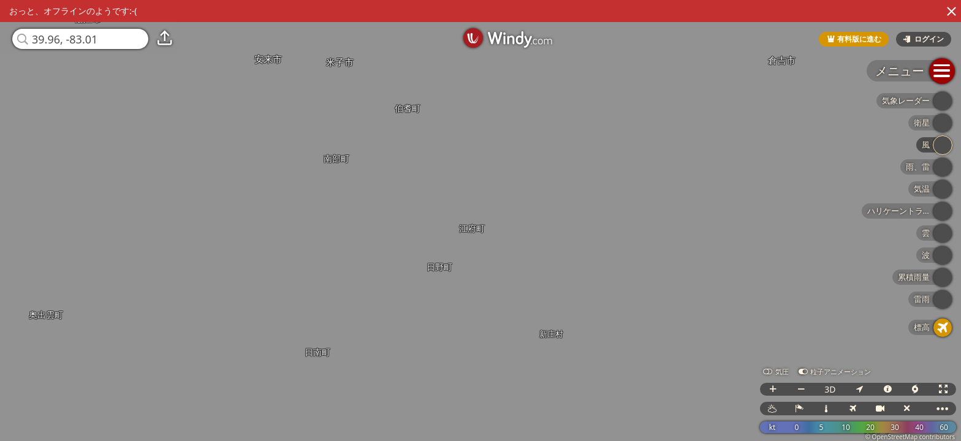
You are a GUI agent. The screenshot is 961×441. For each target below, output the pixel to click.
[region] (480, 220)
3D (829, 389)
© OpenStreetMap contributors (910, 436)
